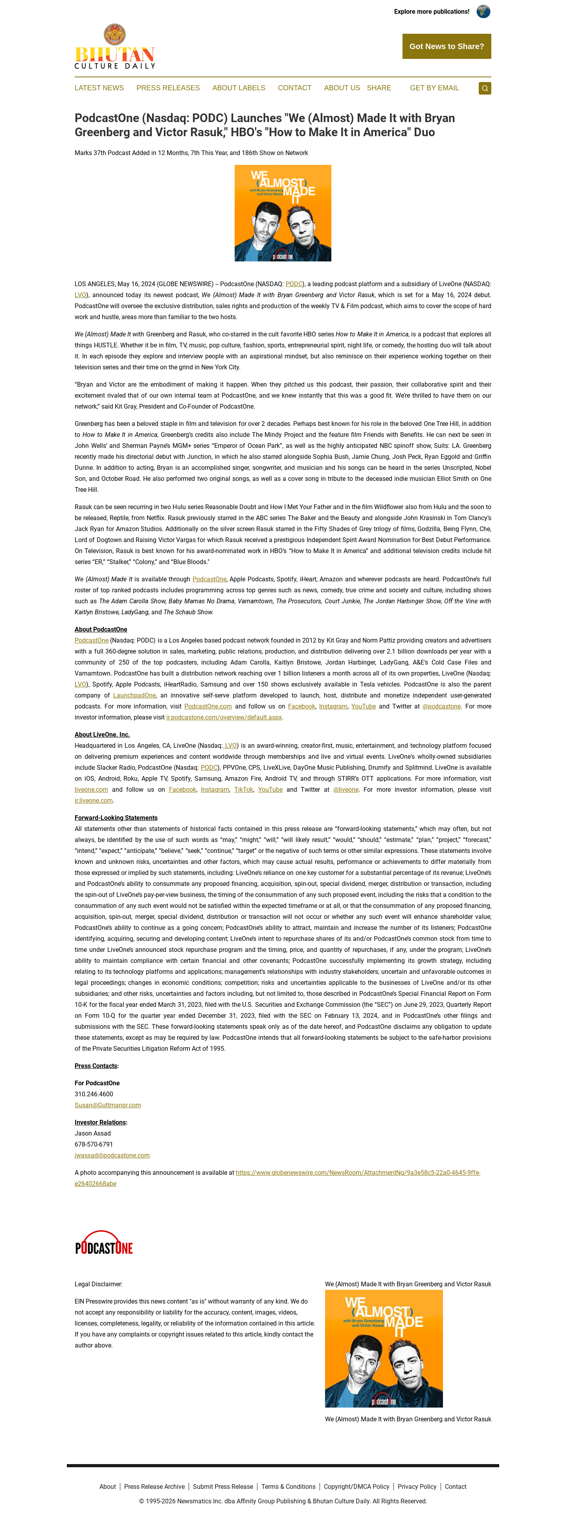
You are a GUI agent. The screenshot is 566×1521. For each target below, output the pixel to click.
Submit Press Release (223, 1486)
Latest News (99, 88)
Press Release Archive (154, 1486)
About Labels (238, 88)
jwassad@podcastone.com (112, 1155)
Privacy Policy (417, 1486)
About (107, 1486)
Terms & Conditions (288, 1486)
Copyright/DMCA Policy (357, 1486)
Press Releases (168, 88)
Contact (295, 88)
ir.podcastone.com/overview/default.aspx (224, 717)
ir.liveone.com (94, 800)
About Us (342, 88)
